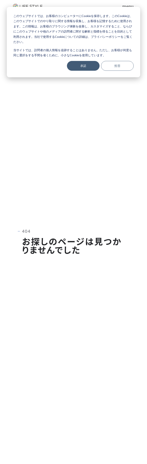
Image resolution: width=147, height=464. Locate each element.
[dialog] (73, 42)
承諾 (83, 66)
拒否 (117, 66)
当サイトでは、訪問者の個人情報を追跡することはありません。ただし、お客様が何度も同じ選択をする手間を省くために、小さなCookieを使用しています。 (72, 52)
